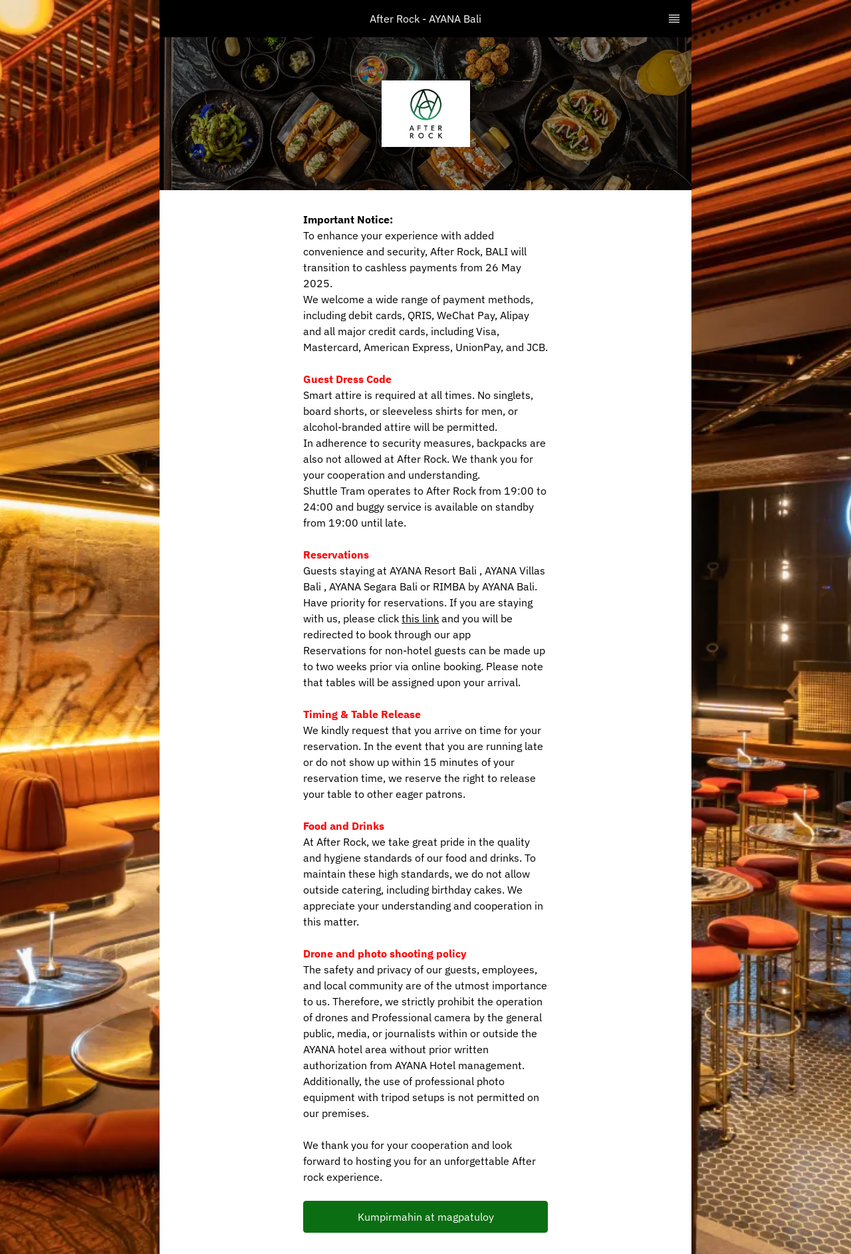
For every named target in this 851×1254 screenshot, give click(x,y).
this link (420, 618)
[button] (425, 1216)
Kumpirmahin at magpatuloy (426, 1216)
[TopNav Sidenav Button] (674, 18)
